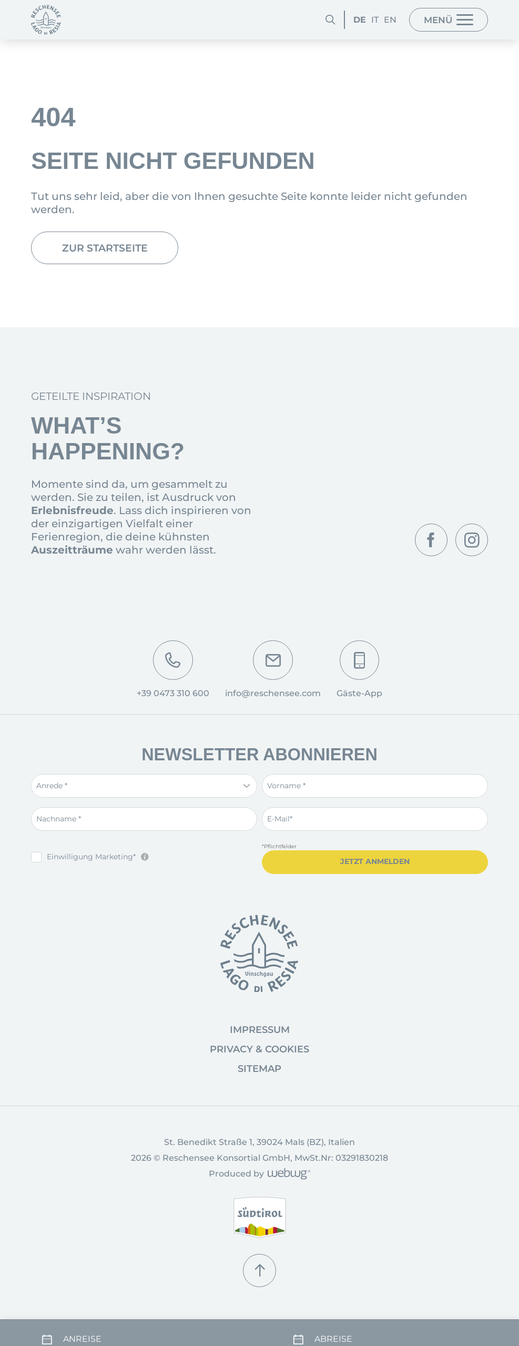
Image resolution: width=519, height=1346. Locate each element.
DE (346, 19)
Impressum (260, 1037)
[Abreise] (385, 1325)
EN (377, 19)
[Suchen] (317, 19)
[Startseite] (46, 20)
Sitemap (259, 1076)
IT (361, 19)
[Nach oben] (260, 1278)
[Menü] (443, 19)
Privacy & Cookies (259, 1056)
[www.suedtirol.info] (259, 1225)
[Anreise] (134, 1325)
